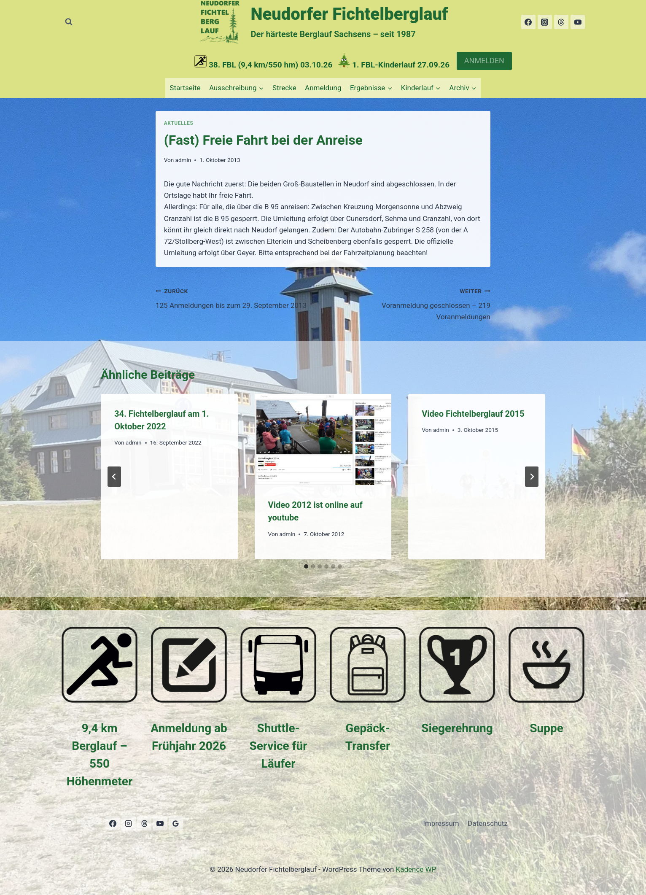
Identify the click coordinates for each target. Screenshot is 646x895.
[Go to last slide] (114, 476)
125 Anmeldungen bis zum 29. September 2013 (236, 297)
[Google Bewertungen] (176, 823)
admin (183, 159)
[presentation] (323, 439)
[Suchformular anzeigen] (68, 22)
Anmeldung (323, 88)
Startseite (185, 88)
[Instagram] (545, 22)
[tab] (306, 566)
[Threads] (561, 22)
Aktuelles (179, 123)
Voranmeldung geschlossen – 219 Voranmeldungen (410, 303)
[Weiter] (531, 476)
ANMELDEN (484, 60)
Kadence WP (416, 869)
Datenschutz (488, 823)
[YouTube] (578, 22)
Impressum (441, 823)
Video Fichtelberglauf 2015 (473, 414)
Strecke (284, 88)
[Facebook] (528, 22)
